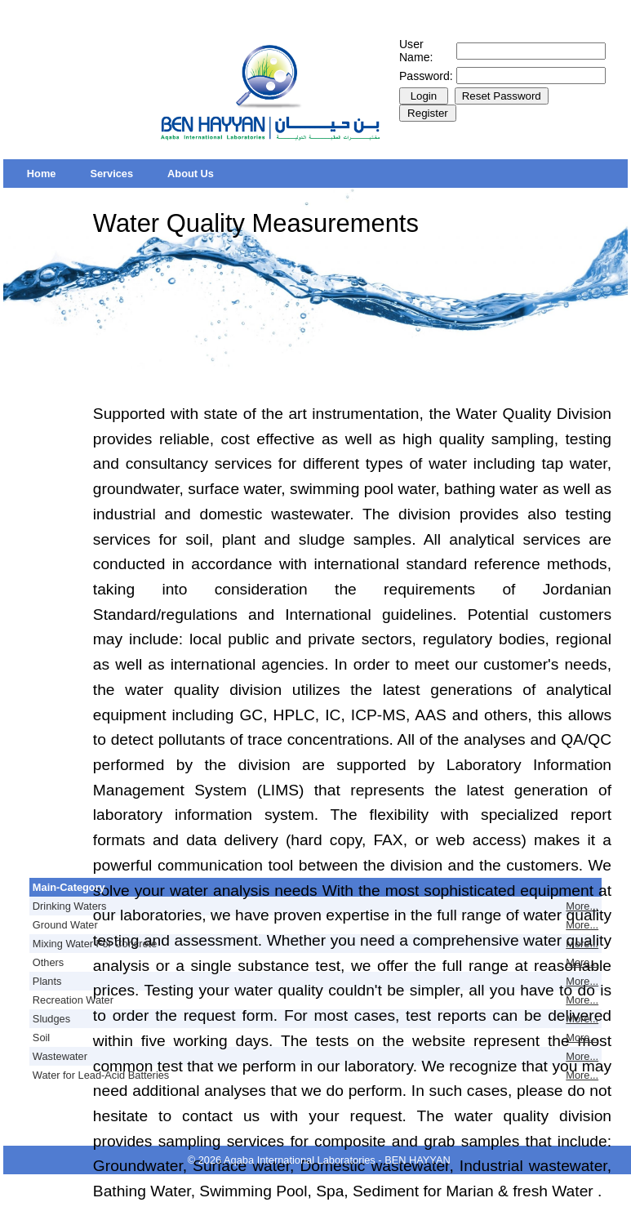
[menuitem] (41, 174)
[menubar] (120, 174)
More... (582, 906)
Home (41, 173)
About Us (190, 173)
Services (111, 173)
